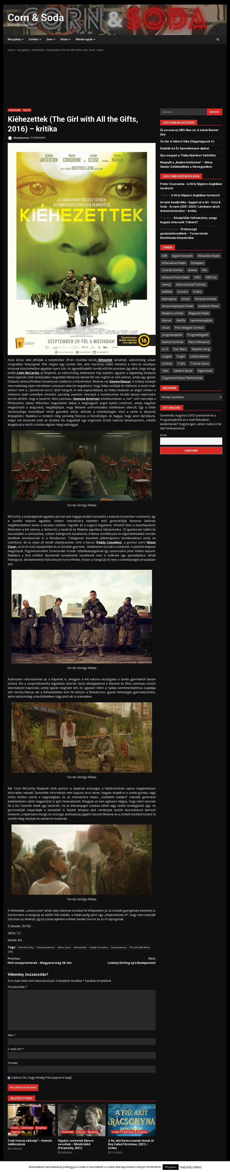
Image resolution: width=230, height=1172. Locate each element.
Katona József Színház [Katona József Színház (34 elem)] (191, 284)
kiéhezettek (80, 947)
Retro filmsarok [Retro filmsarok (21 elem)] (199, 342)
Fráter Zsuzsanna (172, 184)
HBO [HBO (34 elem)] (197, 277)
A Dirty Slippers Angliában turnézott (195, 195)
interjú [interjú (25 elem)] (166, 284)
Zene (49, 39)
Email (163, 435)
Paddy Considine (98, 947)
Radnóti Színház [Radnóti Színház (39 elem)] (172, 342)
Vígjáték (16, 1132)
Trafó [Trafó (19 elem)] (181, 363)
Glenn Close (64, 947)
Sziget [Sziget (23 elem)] (181, 356)
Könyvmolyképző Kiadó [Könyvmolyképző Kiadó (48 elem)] (177, 306)
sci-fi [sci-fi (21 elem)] (165, 349)
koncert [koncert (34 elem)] (182, 292)
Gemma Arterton (45, 947)
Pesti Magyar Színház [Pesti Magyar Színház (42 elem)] (189, 328)
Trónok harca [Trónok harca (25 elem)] (199, 363)
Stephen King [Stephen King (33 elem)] (201, 349)
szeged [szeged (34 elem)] (166, 356)
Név (11, 1035)
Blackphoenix (18, 138)
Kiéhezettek (104, 360)
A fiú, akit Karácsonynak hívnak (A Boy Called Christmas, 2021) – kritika (132, 1120)
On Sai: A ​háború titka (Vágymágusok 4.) (187, 141)
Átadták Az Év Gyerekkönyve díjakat (184, 148)
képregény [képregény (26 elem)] (169, 299)
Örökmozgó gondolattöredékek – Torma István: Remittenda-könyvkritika (184, 234)
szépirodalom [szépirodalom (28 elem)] (199, 356)
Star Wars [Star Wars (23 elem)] (180, 349)
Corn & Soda (36, 18)
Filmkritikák (14, 110)
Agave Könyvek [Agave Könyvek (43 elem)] (182, 256)
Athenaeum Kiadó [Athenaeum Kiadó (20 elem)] (174, 263)
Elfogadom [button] (170, 1167)
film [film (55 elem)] (204, 270)
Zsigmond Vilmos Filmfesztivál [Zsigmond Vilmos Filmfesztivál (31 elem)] (182, 378)
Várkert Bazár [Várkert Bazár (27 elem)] (183, 371)
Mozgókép (14, 39)
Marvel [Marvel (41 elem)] (166, 320)
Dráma (15, 1128)
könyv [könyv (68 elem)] (186, 299)
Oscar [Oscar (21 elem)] (166, 328)
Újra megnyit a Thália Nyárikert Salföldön (188, 155)
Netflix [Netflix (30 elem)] (180, 320)
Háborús (80, 1132)
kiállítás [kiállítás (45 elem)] (167, 292)
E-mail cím (16, 1049)
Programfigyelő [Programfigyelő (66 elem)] (197, 335)
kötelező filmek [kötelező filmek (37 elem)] (208, 306)
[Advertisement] (115, 79)
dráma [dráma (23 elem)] (192, 270)
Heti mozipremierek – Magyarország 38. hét (45, 960)
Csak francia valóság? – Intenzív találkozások (31, 1120)
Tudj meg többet (190, 1167)
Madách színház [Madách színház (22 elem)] (172, 313)
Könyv (64, 39)
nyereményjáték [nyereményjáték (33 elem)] (201, 320)
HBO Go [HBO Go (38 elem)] (211, 277)
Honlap (13, 1063)
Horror (26, 110)
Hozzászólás (17, 987)
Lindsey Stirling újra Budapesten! (119, 960)
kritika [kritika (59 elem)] (197, 292)
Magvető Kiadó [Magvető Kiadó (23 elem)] (199, 313)
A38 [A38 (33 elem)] (164, 256)
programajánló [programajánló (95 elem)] (172, 335)
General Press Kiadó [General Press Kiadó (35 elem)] (175, 277)
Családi (115, 1132)
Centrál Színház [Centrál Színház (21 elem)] (172, 270)
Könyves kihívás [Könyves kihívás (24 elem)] (205, 299)
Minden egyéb (84, 39)
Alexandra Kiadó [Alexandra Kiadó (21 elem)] (209, 256)
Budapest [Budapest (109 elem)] (197, 263)
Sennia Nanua (118, 947)
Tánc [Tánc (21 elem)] (165, 371)
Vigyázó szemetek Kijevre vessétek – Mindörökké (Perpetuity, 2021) (81, 1120)
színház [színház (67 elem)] (167, 363)
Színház (33, 39)
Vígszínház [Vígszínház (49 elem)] (205, 371)
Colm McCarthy (25, 947)
